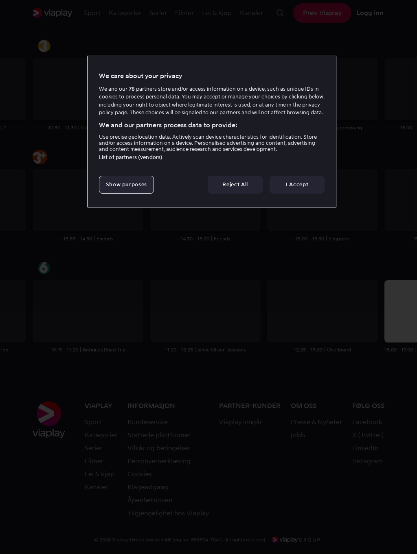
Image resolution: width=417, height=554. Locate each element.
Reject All (235, 184)
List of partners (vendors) (130, 157)
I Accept (297, 184)
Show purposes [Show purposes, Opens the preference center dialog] (126, 184)
